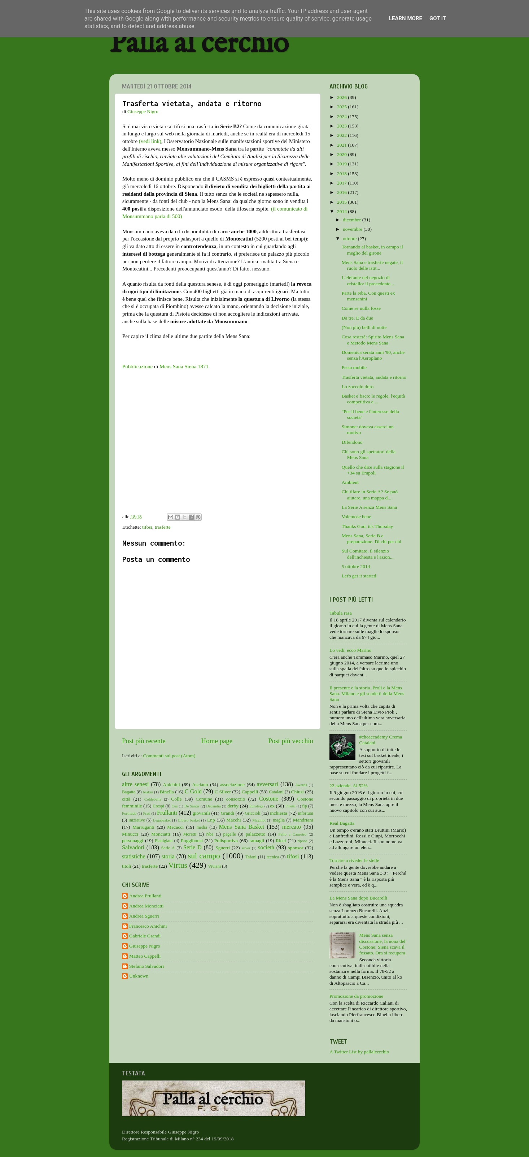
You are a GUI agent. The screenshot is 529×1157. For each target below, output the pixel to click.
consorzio (235, 799)
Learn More (405, 18)
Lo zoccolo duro (357, 386)
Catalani (276, 791)
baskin (148, 792)
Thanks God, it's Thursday (367, 526)
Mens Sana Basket (241, 827)
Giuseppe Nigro (144, 946)
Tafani (251, 856)
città (126, 799)
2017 (342, 183)
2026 (342, 97)
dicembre (352, 219)
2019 (342, 163)
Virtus (177, 865)
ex (272, 806)
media (201, 827)
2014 (342, 211)
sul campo (204, 856)
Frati (146, 813)
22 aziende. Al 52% (348, 785)
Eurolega (256, 806)
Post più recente (144, 741)
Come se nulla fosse (361, 308)
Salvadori (133, 847)
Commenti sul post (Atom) (169, 755)
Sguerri (222, 847)
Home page (217, 741)
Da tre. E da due (357, 318)
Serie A (168, 847)
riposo (302, 840)
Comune (204, 799)
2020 (342, 154)
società (266, 847)
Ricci (281, 840)
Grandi (228, 813)
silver (246, 848)
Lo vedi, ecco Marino (350, 650)
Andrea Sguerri (144, 916)
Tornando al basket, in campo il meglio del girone (372, 249)
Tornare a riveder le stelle (354, 860)
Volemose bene (356, 516)
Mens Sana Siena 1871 (184, 366)
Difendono (352, 442)
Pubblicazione (137, 366)
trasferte (163, 527)
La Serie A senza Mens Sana (369, 507)
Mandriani (303, 820)
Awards (301, 785)
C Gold (193, 791)
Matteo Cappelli (145, 956)
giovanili (201, 813)
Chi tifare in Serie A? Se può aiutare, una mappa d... (370, 494)
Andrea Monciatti (146, 906)
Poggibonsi (192, 840)
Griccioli (252, 813)
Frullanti (167, 813)
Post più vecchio (290, 741)
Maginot (259, 820)
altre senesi (135, 784)
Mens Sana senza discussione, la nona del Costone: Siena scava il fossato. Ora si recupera (382, 944)
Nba (209, 834)
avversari (267, 784)
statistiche (133, 856)
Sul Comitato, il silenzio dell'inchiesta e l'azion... (368, 553)
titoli (126, 866)
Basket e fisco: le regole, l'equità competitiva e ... (373, 398)
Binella (167, 791)
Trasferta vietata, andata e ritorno (374, 377)
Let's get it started (359, 575)
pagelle (229, 834)
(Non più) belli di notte (364, 327)
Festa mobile (354, 367)
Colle (176, 799)
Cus (175, 806)
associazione (232, 784)
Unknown (138, 976)
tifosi (147, 527)
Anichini (171, 784)
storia (168, 856)
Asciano (200, 784)
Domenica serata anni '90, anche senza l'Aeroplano (373, 355)
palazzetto (256, 834)
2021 (342, 145)
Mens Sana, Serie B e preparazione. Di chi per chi (371, 538)
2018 (342, 173)
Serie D (192, 847)
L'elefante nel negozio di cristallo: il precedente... (368, 280)
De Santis (192, 806)
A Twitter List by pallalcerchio (359, 1051)
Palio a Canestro (293, 834)
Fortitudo (129, 813)
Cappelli (250, 791)
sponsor (295, 847)
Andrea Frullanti (145, 895)
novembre (353, 229)
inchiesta (278, 813)
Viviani (214, 866)
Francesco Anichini (148, 926)
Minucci (130, 834)
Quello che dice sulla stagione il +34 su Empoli (373, 470)
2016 (342, 192)
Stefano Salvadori (146, 966)
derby (233, 806)
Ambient (350, 482)
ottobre (350, 238)
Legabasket (162, 820)
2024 (342, 116)
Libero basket (189, 820)
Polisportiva (226, 840)
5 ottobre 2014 (356, 566)
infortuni (306, 813)
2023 (342, 126)
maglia (279, 820)
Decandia (213, 806)
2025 (342, 106)
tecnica (273, 856)
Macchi (233, 820)
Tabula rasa (340, 613)
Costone (268, 799)
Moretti (189, 834)
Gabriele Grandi (145, 936)
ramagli (256, 840)
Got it (437, 18)
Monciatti (160, 834)
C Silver (223, 791)
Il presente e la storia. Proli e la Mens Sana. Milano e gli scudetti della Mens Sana (366, 693)
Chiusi (297, 791)
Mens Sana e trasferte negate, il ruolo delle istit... (372, 265)
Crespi (158, 806)
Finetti (290, 806)
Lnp (211, 820)
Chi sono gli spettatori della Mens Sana (368, 454)
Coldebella (152, 799)
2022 (342, 135)
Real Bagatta (341, 823)
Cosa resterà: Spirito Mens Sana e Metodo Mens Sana (373, 339)
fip (304, 806)
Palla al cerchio (199, 44)
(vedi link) (150, 141)
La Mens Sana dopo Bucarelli (358, 898)
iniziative (136, 820)
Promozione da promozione (356, 996)
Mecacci (175, 827)
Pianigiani (163, 840)
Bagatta (128, 791)
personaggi (132, 840)
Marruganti (143, 827)
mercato (291, 827)
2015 (342, 202)
